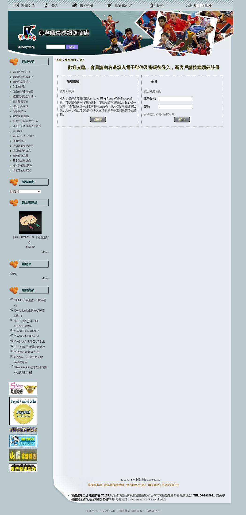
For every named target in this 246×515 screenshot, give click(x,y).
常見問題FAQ (170, 485)
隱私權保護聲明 (114, 485)
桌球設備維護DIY (22, 165)
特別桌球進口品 (22, 150)
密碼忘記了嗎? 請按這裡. (159, 114)
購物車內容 (123, 6)
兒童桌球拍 (19, 86)
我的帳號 (86, 6)
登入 (54, 6)
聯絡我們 (153, 485)
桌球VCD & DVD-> (23, 135)
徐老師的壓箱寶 (22, 170)
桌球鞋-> (18, 131)
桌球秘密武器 (20, 155)
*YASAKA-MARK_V (26, 336)
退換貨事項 (95, 485)
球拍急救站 (19, 140)
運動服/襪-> (19, 111)
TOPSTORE (153, 511)
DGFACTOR (107, 511)
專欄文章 (28, 6)
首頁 (59, 60)
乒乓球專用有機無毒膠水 (29, 346)
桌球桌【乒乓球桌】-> (25, 121)
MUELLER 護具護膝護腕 (27, 126)
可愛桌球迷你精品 (23, 91)
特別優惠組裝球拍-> (24, 96)
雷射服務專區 (20, 101)
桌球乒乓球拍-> (22, 71)
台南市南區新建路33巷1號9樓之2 (171, 495)
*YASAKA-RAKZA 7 (26, 331)
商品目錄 (70, 60)
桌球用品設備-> (22, 81)
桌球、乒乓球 (20, 106)
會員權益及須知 (136, 485)
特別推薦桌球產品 (23, 145)
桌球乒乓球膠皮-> (23, 76)
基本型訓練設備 (22, 160)
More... (46, 252)
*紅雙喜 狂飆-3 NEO (27, 352)
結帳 (160, 6)
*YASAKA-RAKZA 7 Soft (29, 341)
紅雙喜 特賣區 (21, 116)
